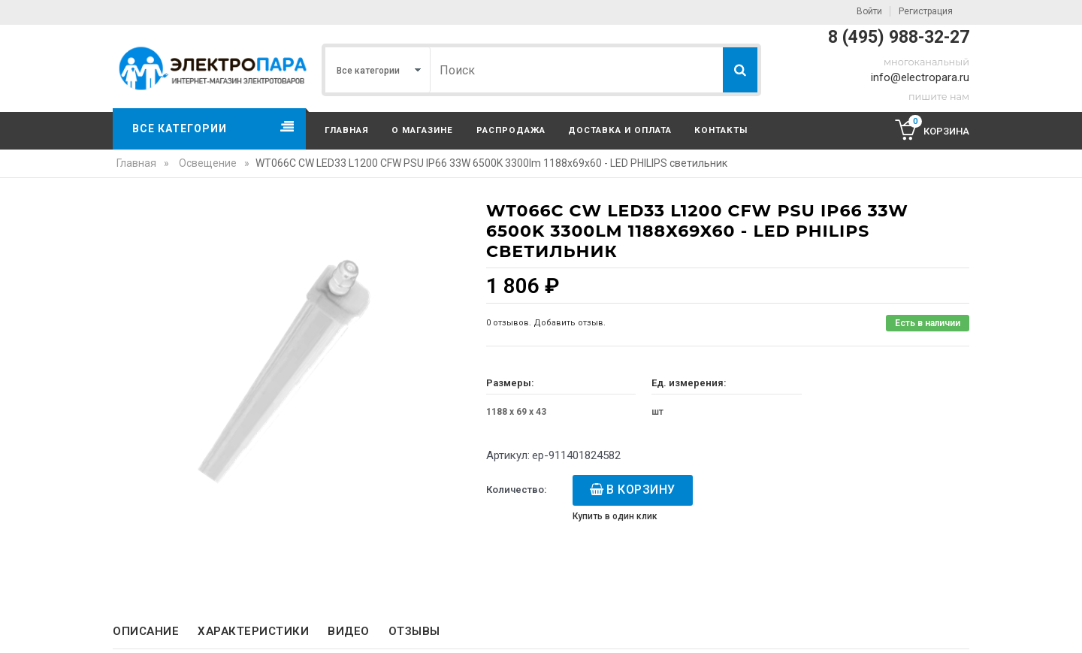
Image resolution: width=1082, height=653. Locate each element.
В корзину (640, 489)
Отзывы (414, 631)
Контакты (721, 130)
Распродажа (511, 130)
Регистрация (926, 11)
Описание (146, 631)
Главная (347, 130)
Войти (869, 11)
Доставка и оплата (620, 130)
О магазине (422, 130)
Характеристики (253, 631)
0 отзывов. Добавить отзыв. (546, 323)
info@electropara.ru (920, 77)
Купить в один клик (615, 516)
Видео (349, 631)
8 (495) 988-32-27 (898, 37)
